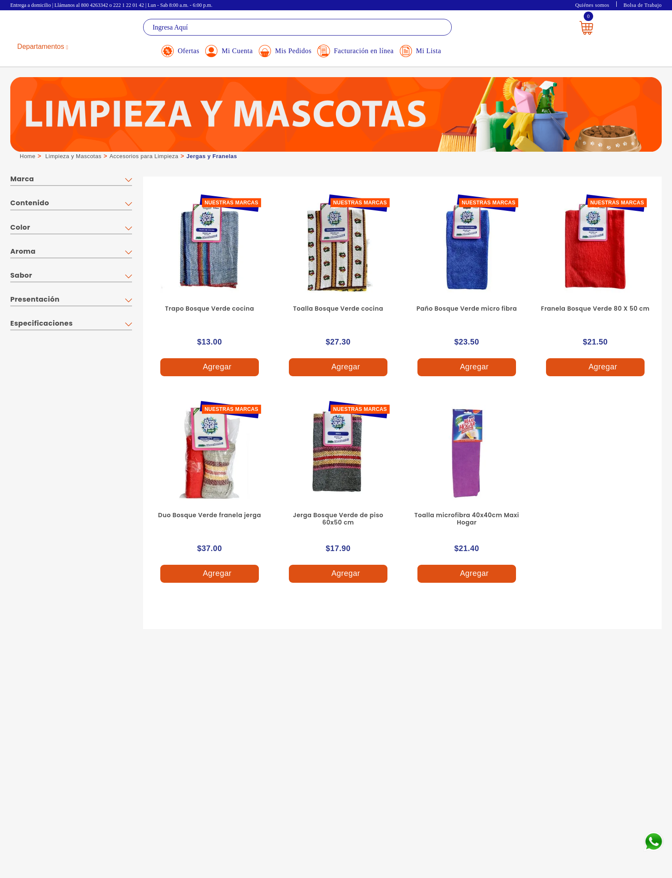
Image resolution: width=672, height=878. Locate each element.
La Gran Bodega (49, 28)
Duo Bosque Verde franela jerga (209, 515)
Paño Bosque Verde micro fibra (467, 308)
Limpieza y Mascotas (73, 156)
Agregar (209, 367)
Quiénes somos (592, 5)
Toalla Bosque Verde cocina (338, 308)
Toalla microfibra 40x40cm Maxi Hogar (466, 519)
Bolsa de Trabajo (643, 5)
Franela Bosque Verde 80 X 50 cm (595, 308)
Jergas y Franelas (211, 156)
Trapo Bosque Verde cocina (209, 308)
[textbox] (297, 27)
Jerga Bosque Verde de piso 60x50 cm (338, 519)
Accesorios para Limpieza (143, 156)
